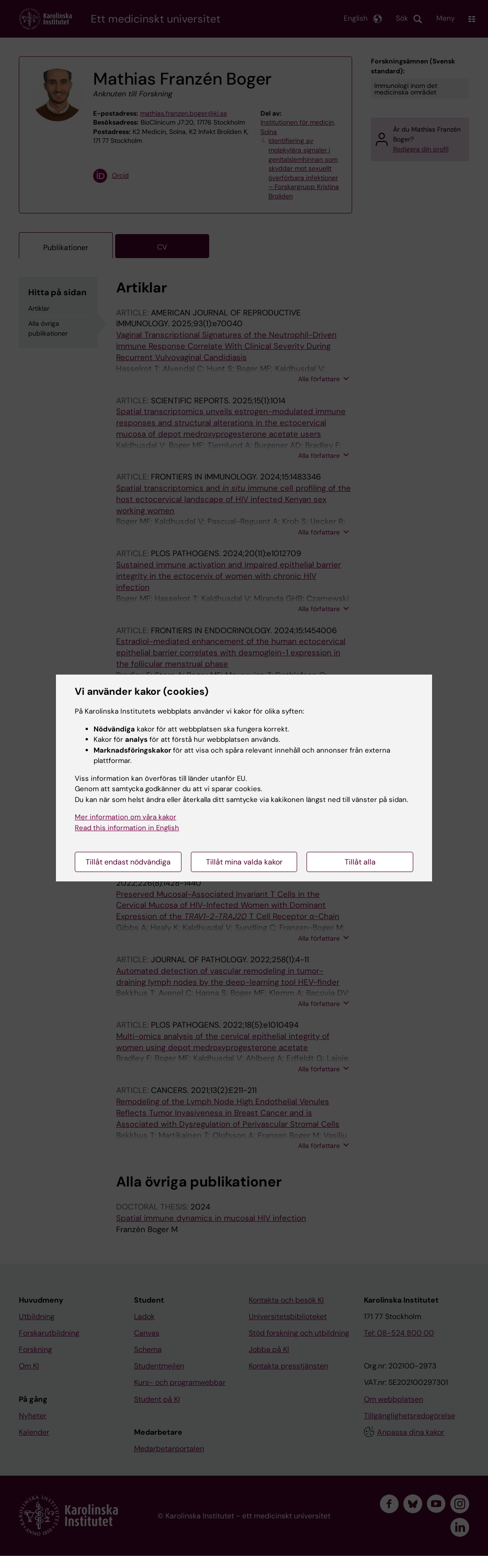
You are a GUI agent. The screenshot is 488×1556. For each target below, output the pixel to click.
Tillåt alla (360, 862)
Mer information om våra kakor (125, 817)
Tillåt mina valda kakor (244, 862)
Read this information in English (127, 828)
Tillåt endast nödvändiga (128, 862)
